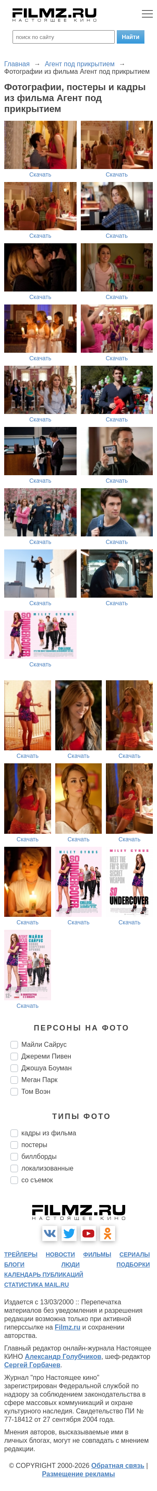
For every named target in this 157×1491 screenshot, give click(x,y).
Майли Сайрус (44, 1044)
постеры (34, 1144)
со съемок (37, 1180)
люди (70, 1264)
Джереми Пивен (46, 1056)
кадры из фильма (48, 1133)
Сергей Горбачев (32, 1365)
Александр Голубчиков (63, 1356)
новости (60, 1254)
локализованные (47, 1168)
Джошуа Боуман (46, 1068)
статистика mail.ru (36, 1284)
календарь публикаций (43, 1274)
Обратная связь (117, 1465)
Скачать (40, 174)
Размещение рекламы (78, 1474)
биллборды (39, 1156)
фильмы (97, 1254)
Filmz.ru (67, 1327)
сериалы (134, 1254)
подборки (133, 1264)
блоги (14, 1264)
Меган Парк (39, 1079)
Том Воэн (35, 1091)
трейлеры (21, 1254)
